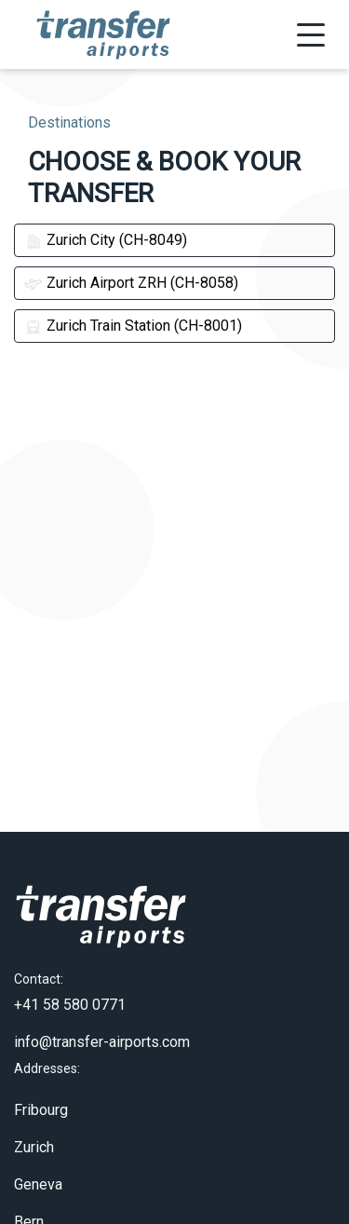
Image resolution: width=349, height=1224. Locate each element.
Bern (29, 1197)
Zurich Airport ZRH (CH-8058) (131, 283)
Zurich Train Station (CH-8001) (133, 325)
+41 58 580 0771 (70, 981)
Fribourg (41, 1086)
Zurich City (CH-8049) (105, 240)
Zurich (34, 1123)
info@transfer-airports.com (102, 1018)
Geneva (38, 1160)
